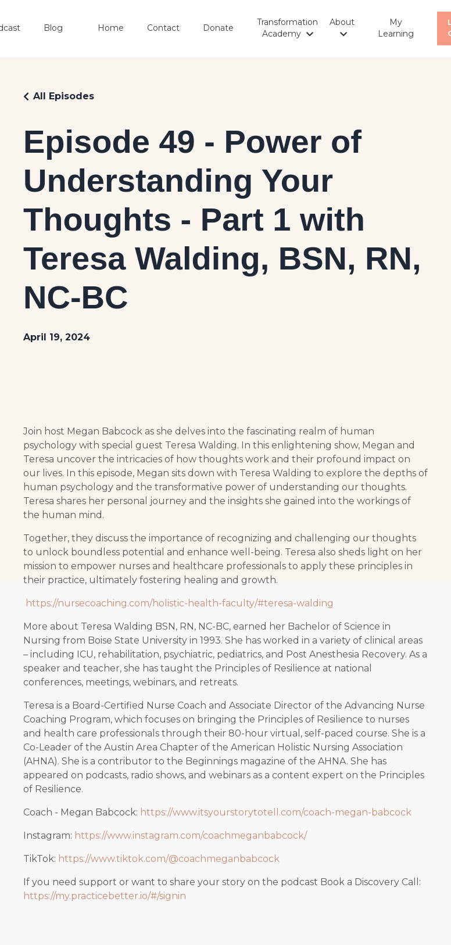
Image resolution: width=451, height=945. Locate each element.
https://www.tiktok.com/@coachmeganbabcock (169, 858)
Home (111, 28)
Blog (53, 28)
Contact (163, 28)
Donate (218, 28)
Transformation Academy (287, 28)
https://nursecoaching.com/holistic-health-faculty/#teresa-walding (180, 603)
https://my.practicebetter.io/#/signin (104, 895)
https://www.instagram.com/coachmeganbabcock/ (190, 835)
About (342, 27)
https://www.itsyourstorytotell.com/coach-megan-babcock (275, 812)
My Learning (396, 28)
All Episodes (63, 96)
